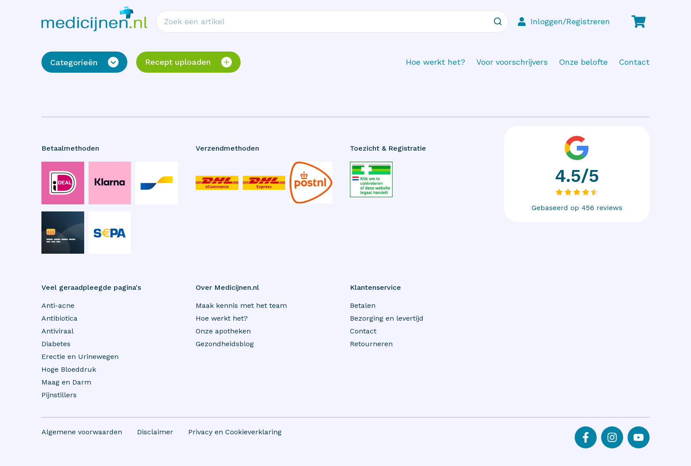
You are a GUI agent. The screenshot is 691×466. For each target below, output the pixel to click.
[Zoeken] (498, 22)
